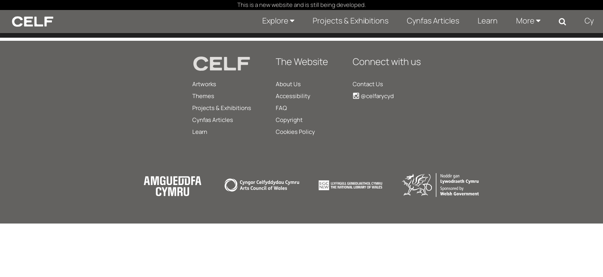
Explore (278, 20)
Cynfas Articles (433, 20)
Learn (488, 20)
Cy (589, 20)
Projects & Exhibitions (350, 20)
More (528, 20)
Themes (203, 96)
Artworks (204, 84)
